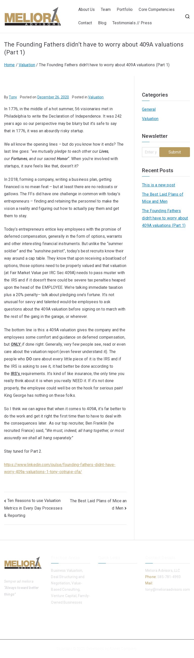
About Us (86, 9)
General (149, 109)
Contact (85, 22)
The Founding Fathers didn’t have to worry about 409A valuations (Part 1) (165, 218)
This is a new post (158, 185)
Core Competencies (157, 9)
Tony (13, 97)
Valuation (96, 97)
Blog (102, 22)
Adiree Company (123, 649)
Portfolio (125, 9)
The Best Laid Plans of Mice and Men (162, 198)
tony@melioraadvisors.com (167, 589)
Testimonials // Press (132, 22)
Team (106, 9)
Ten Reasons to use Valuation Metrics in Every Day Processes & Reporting (33, 508)
